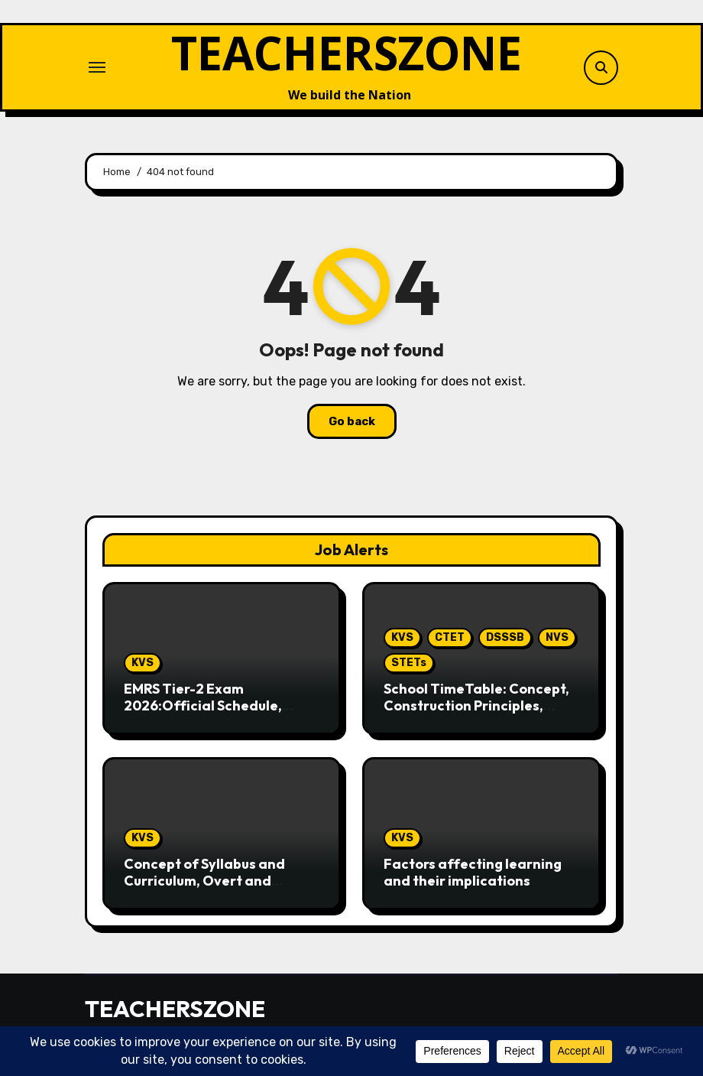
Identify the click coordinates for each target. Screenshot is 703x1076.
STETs (408, 662)
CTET (450, 637)
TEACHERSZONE (346, 52)
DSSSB (505, 637)
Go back (352, 421)
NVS (557, 637)
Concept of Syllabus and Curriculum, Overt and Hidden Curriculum (204, 880)
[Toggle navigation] (97, 67)
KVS (142, 662)
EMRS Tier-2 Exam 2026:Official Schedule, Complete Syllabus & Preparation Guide (203, 713)
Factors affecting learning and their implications (473, 872)
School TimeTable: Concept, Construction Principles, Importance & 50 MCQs (476, 705)
